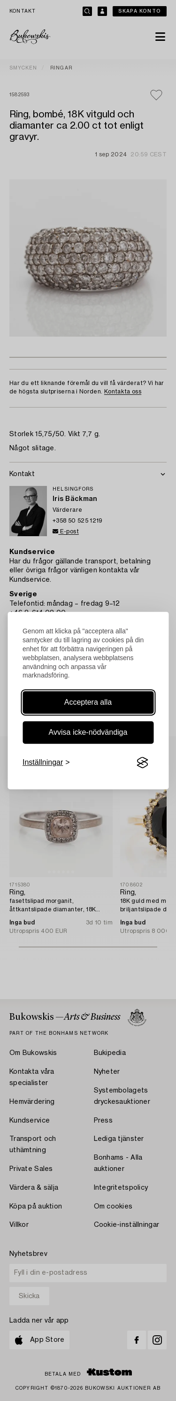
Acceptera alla (88, 702)
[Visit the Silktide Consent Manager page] (142, 763)
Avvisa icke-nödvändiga (88, 732)
